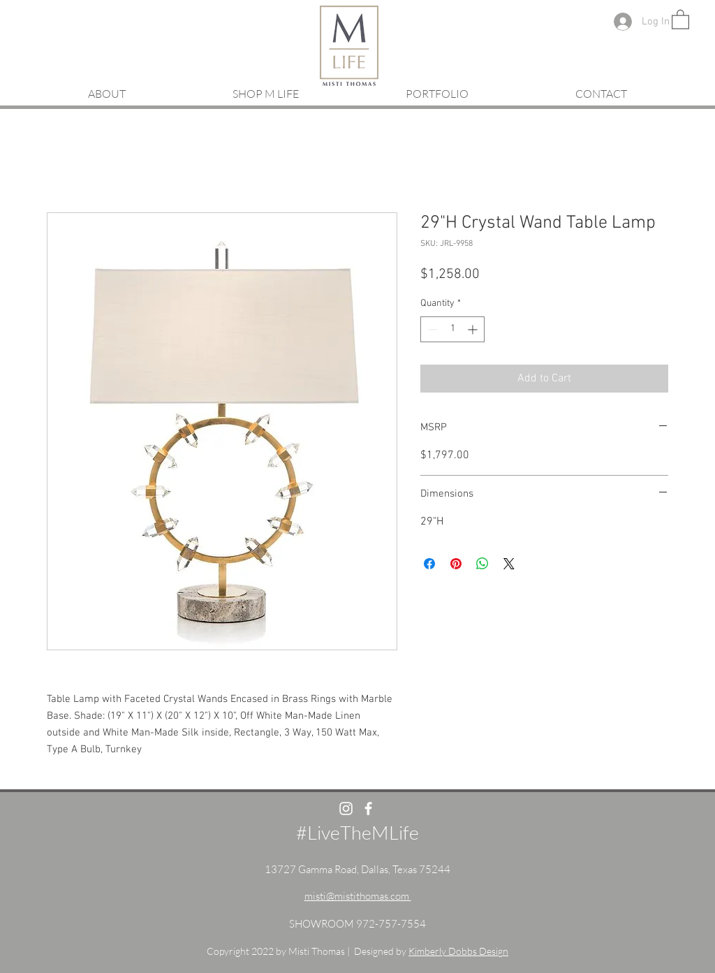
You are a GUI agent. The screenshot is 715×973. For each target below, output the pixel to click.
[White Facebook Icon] (368, 808)
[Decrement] (431, 329)
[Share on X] (509, 563)
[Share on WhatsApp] (482, 563)
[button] (680, 18)
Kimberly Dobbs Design (458, 951)
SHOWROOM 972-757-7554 (357, 923)
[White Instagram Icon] (346, 808)
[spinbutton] (452, 329)
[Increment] (473, 329)
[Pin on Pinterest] (456, 563)
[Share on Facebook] (429, 563)
